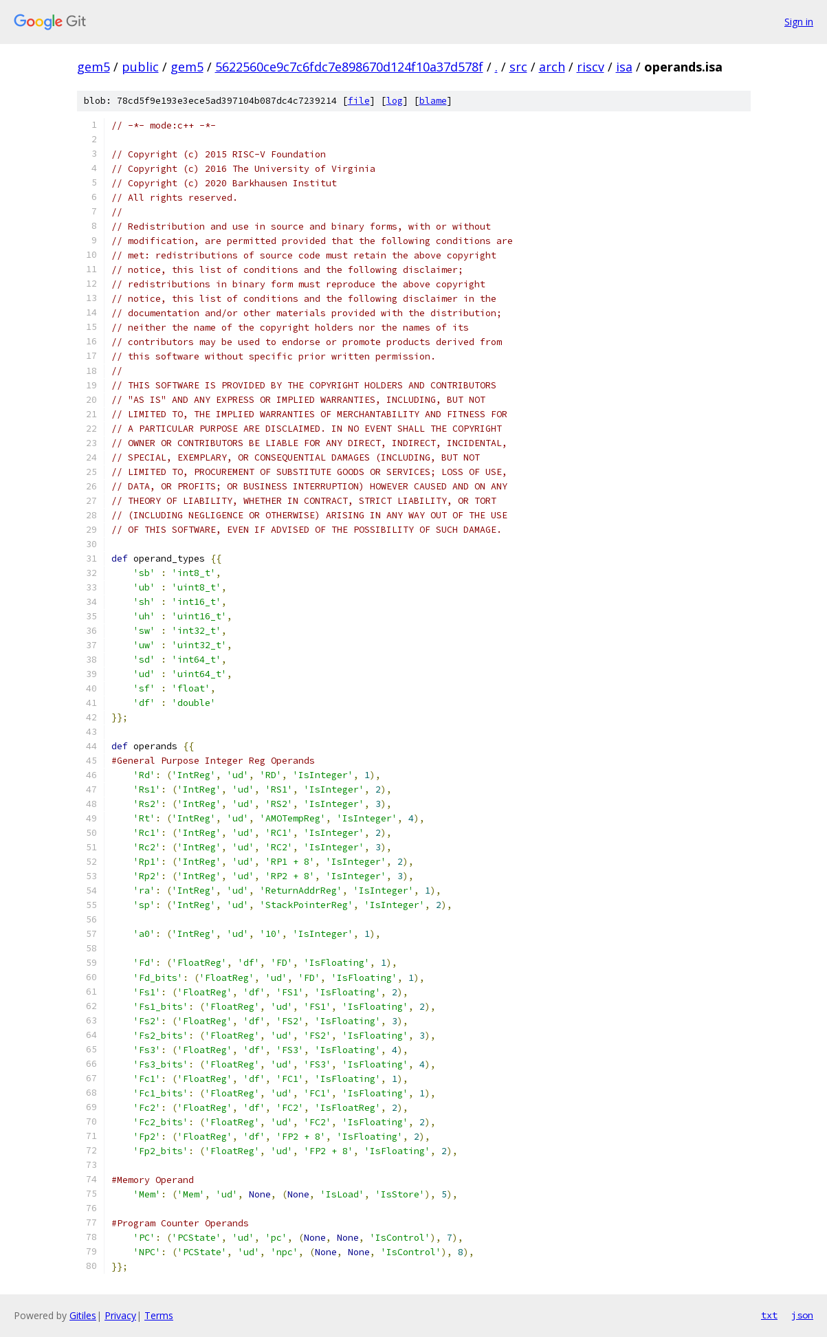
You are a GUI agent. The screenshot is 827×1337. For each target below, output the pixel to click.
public (140, 66)
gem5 (93, 66)
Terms (158, 1315)
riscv (590, 66)
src (518, 66)
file (359, 101)
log (394, 101)
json (802, 1315)
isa (624, 66)
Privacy (120, 1315)
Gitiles (82, 1315)
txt (769, 1315)
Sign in (798, 21)
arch (552, 66)
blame (433, 101)
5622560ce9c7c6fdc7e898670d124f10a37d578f (349, 66)
